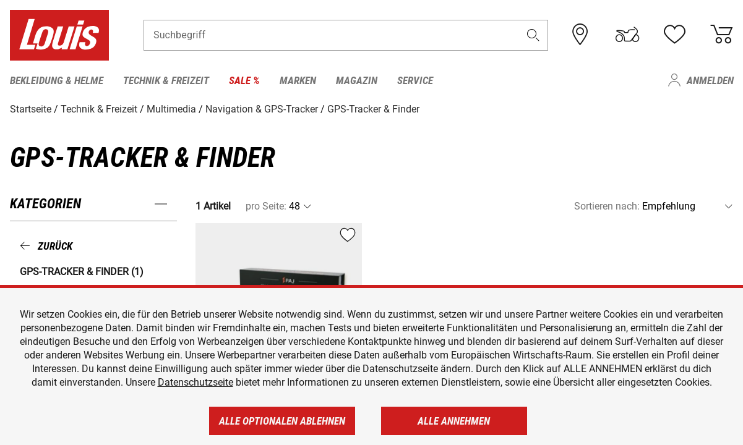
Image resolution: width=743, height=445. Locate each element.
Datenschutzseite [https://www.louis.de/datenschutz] (195, 382)
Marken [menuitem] (298, 80)
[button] (532, 34)
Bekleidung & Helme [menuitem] (56, 80)
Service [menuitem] (415, 80)
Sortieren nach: (607, 206)
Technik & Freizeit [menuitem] (166, 80)
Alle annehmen (454, 421)
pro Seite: (266, 206)
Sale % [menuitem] (244, 80)
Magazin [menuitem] (356, 80)
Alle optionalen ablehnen (282, 421)
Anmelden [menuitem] (710, 80)
